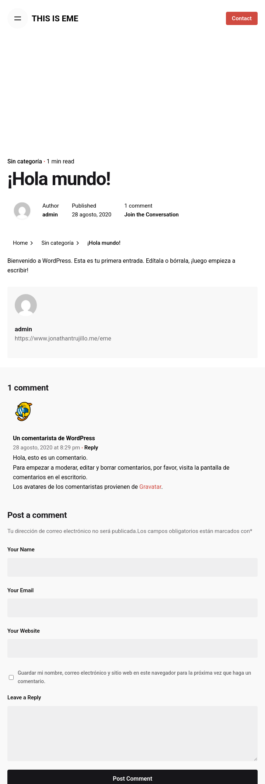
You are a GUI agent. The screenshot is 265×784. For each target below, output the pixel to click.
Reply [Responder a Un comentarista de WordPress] (91, 447)
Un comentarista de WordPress (54, 438)
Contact (242, 18)
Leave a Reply (24, 697)
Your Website (23, 631)
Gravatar (150, 486)
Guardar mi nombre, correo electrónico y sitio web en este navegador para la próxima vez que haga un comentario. (134, 677)
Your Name (21, 549)
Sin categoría (24, 161)
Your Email (20, 590)
